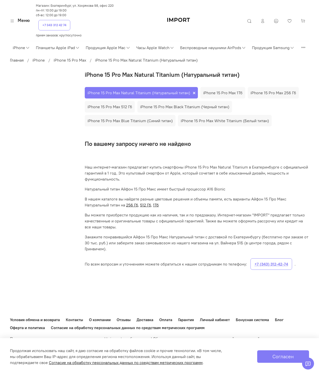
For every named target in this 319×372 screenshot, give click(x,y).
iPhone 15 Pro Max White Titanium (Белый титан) (225, 120)
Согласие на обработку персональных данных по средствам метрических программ (128, 327)
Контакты (74, 319)
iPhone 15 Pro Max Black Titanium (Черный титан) (184, 106)
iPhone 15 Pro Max (70, 60)
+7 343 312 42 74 (54, 25)
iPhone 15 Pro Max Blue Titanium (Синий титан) (130, 120)
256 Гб (132, 204)
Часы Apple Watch (155, 47)
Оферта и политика (27, 327)
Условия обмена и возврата (35, 319)
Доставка (145, 319)
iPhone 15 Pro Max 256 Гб (273, 92)
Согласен (283, 356)
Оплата (165, 319)
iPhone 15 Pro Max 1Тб (222, 92)
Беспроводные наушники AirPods (213, 47)
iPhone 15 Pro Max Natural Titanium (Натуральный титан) (138, 92)
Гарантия (186, 319)
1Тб (156, 204)
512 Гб (145, 204)
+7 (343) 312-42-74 (271, 264)
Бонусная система (252, 319)
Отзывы (124, 319)
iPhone (21, 47)
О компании (100, 319)
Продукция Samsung (273, 47)
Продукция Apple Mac (108, 47)
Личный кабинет (215, 319)
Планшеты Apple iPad (58, 47)
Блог (279, 319)
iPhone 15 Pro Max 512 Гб (109, 106)
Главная (17, 60)
